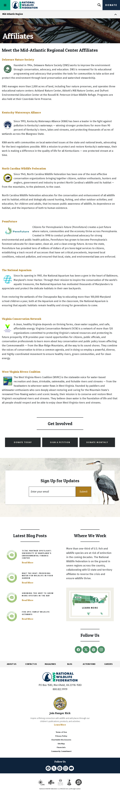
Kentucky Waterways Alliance (21, 112)
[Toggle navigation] (5, 5)
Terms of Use (61, 732)
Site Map (61, 744)
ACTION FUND (89, 664)
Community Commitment (61, 751)
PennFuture (9, 221)
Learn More (60, 724)
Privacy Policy (61, 736)
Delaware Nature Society (18, 59)
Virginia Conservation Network (21, 318)
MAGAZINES (50, 664)
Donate (111, 5)
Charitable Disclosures (61, 740)
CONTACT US (31, 664)
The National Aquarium (17, 270)
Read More (27, 562)
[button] (83, 492)
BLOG (69, 664)
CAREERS (108, 664)
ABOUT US (11, 664)
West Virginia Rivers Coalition (21, 371)
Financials (61, 747)
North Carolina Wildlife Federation (24, 168)
